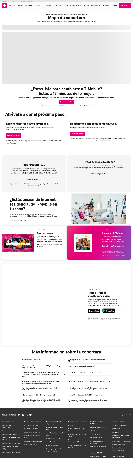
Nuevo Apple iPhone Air (31, 389)
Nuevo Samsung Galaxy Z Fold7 (33, 405)
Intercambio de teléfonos (97, 440)
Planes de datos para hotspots (11, 407)
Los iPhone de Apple (8, 426)
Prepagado (23, 1)
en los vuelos (95, 398)
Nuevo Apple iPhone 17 (31, 392)
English (123, 378)
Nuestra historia (117, 424)
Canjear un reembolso (118, 408)
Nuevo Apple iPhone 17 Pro (32, 396)
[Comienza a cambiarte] (67, 102)
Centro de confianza (21, 452)
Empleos (33, 450)
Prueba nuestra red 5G (96, 424)
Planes (11, 5)
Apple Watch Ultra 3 (52, 409)
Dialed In (70, 389)
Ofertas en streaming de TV (98, 391)
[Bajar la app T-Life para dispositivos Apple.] (94, 292)
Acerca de (9, 450)
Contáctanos (116, 392)
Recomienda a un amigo (97, 401)
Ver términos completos (89, 105)
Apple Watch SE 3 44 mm (53, 406)
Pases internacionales (8, 395)
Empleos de (118, 427)
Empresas (15, 1)
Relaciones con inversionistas (19, 450)
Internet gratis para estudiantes (121, 405)
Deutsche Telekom (40, 450)
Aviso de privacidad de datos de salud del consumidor (28, 455)
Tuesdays (95, 395)
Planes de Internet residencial (10, 398)
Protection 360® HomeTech (98, 410)
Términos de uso (74, 452)
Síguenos (58, 5)
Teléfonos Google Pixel (9, 433)
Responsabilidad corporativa (120, 437)
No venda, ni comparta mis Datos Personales (103, 452)
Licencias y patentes (11, 455)
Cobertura (48, 5)
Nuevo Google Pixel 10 (30, 408)
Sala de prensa (116, 434)
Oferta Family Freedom (97, 436)
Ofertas (38, 5)
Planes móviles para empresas (11, 416)
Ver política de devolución (119, 389)
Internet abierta (89, 452)
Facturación (115, 396)
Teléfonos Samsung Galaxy (10, 429)
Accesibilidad (82, 452)
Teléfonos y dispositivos (25, 5)
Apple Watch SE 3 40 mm (53, 402)
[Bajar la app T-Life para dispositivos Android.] (108, 292)
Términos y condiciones (64, 452)
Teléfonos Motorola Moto (9, 440)
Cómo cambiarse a (98, 420)
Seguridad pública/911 (53, 452)
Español (128, 378)
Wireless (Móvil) (7, 1)
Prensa (28, 450)
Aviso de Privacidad (11, 452)
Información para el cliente (41, 452)
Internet (30, 1)
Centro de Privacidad (118, 431)
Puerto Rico (47, 450)
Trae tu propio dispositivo (97, 427)
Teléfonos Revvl (9, 436)
